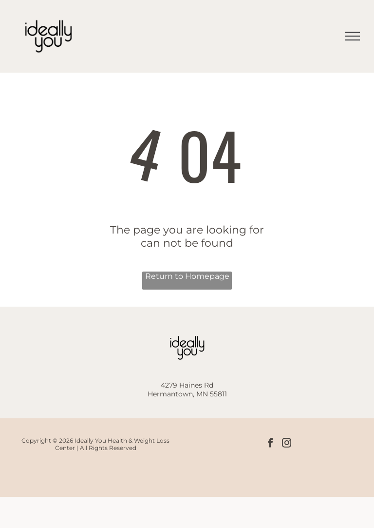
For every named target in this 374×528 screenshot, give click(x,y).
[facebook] (270, 444)
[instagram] (287, 444)
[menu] (352, 36)
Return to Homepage (187, 276)
